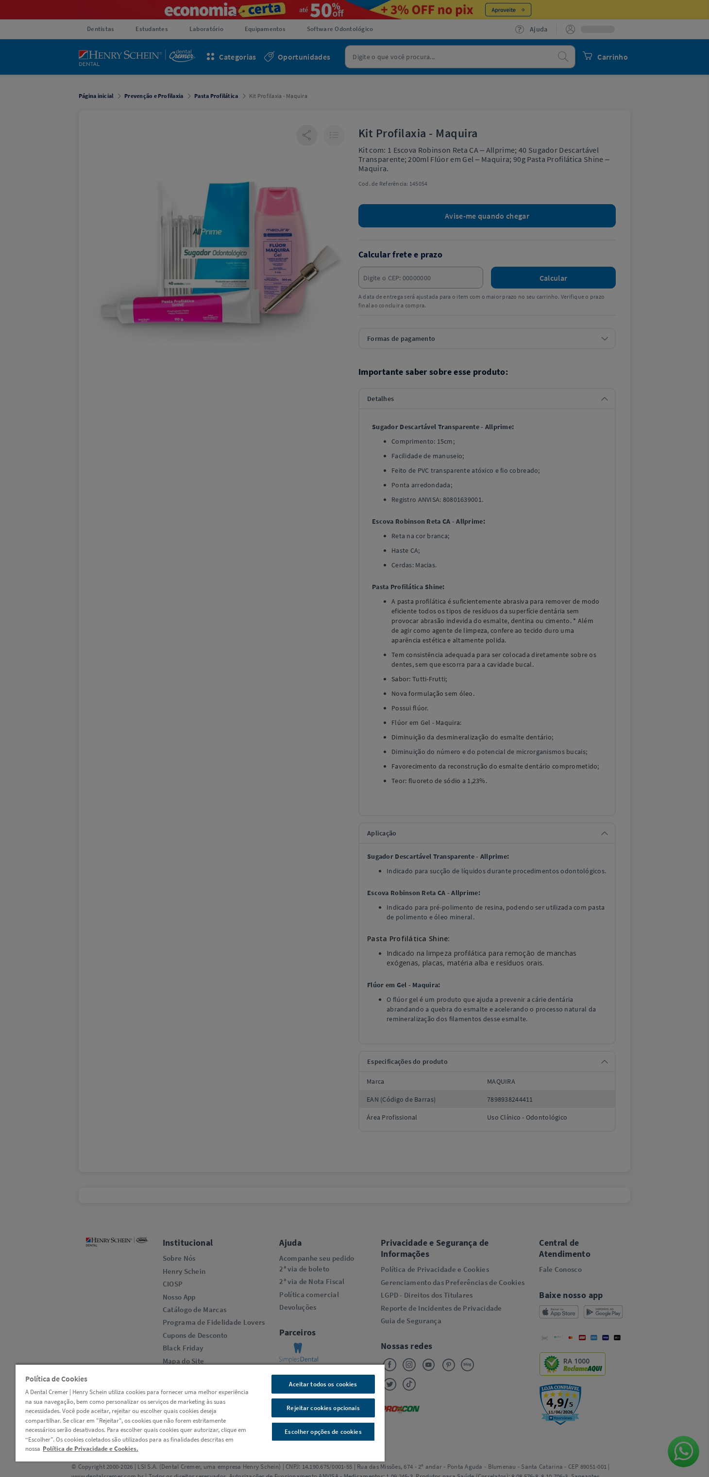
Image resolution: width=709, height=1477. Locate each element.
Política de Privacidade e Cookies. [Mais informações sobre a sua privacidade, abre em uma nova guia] (90, 1449)
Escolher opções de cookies (323, 1432)
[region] (200, 1412)
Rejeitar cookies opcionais (323, 1408)
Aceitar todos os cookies (323, 1384)
